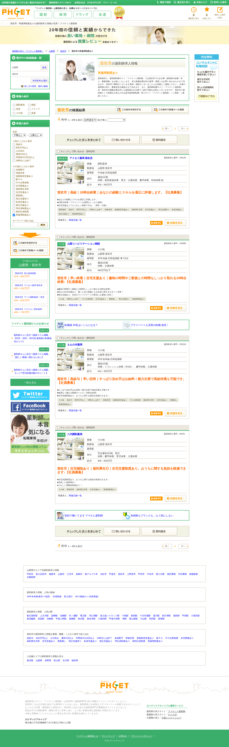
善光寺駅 (91, 619)
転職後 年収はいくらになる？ (77, 325)
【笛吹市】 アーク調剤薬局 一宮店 (29, 297)
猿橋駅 (72, 619)
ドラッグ (34, 109)
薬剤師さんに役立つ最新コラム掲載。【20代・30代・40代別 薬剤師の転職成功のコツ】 (33, 338)
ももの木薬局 (74, 344)
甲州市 (141, 574)
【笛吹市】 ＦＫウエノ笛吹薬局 (28, 309)
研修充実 (19, 173)
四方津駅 (166, 616)
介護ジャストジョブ (171, 718)
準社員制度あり (22, 208)
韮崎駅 (54, 616)
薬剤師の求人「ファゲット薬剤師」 (28, 51)
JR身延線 (57, 596)
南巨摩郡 (171, 574)
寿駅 (124, 619)
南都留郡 (193, 574)
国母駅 (161, 619)
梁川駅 (156, 616)
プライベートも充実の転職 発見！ (146, 325)
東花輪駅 (31, 619)
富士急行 (68, 596)
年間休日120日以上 (24, 157)
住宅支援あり (21, 192)
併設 (16, 109)
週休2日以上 (20, 154)
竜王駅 (83, 616)
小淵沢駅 (195, 616)
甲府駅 (185, 616)
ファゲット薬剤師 (176, 711)
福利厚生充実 (21, 189)
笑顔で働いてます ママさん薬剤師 (80, 515)
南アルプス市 (91, 574)
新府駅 (134, 616)
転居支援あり (21, 202)
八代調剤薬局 (74, 434)
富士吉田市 (41, 574)
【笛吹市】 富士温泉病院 (25, 273)
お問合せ (122, 736)
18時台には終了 (22, 160)
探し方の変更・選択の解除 (36, 86)
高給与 (17, 144)
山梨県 (52, 51)
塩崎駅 (63, 616)
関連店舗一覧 (75, 220)
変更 (44, 67)
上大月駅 (44, 616)
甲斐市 (112, 574)
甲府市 (30, 574)
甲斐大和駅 (114, 619)
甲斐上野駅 (61, 619)
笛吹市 (63, 51)
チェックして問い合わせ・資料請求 (76, 151)
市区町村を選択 (39, 80)
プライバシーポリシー (141, 736)
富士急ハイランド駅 (110, 616)
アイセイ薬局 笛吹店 (81, 158)
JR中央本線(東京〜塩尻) (38, 596)
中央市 (150, 574)
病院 (32, 105)
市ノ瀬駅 (73, 616)
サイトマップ (108, 736)
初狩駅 (152, 619)
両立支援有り (21, 198)
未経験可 (19, 169)
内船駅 (50, 619)
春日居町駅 (32, 616)
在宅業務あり (21, 186)
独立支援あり (21, 205)
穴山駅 (143, 619)
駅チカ (17, 179)
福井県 (75, 660)
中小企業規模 (21, 182)
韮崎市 (79, 574)
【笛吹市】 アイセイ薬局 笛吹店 (28, 285)
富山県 (57, 660)
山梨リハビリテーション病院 (83, 243)
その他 (18, 113)
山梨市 (61, 574)
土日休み (19, 151)
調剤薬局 (19, 105)
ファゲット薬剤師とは (87, 736)
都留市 (52, 574)
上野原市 (131, 574)
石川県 (66, 660)
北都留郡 (31, 577)
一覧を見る (30, 382)
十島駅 (125, 616)
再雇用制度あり (22, 215)
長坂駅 (41, 619)
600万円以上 (20, 147)
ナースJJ (172, 714)
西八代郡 (160, 574)
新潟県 (30, 660)
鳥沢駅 (81, 619)
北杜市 (103, 574)
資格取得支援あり (23, 176)
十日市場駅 (145, 616)
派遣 (32, 113)
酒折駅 (176, 616)
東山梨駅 (133, 619)
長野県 (48, 660)
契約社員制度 (21, 211)
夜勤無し (19, 195)
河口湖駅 (93, 616)
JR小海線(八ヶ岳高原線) (86, 596)
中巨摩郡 (182, 574)
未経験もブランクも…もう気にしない (148, 515)
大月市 (70, 574)
